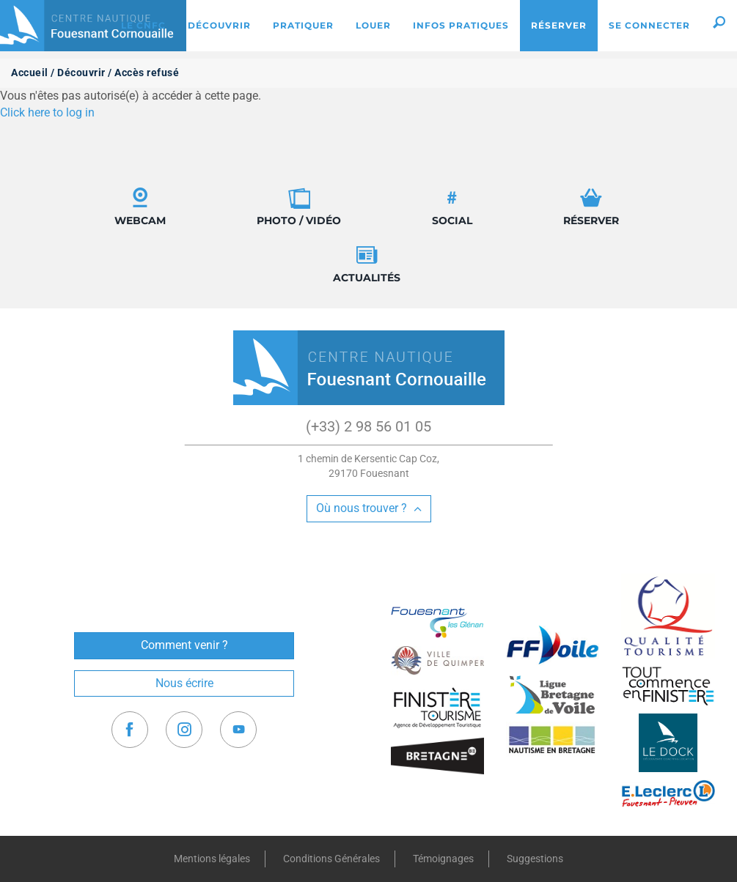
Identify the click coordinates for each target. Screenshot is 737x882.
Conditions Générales (331, 858)
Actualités (366, 264)
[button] (719, 25)
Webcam (140, 207)
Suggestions (535, 858)
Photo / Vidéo (299, 207)
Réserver (591, 207)
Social (452, 207)
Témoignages (443, 858)
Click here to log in (47, 112)
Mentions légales (212, 858)
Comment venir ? (184, 645)
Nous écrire (184, 683)
